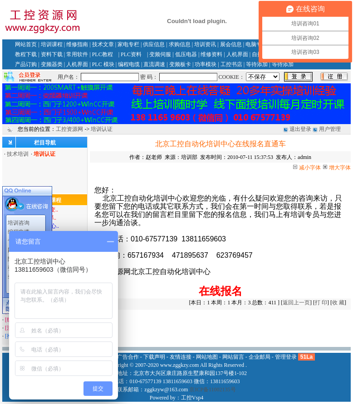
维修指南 (77, 44)
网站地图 (207, 357)
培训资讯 (205, 44)
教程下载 (26, 54)
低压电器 (186, 54)
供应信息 (154, 44)
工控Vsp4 (192, 397)
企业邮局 (259, 357)
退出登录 (300, 129)
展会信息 (231, 44)
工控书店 (231, 64)
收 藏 (338, 302)
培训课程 (52, 44)
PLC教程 (102, 54)
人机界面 (237, 54)
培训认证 (102, 129)
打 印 (321, 302)
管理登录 (286, 357)
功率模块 (205, 64)
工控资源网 (69, 129)
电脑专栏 (256, 44)
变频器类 (52, 64)
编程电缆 (129, 64)
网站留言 (233, 357)
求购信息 (180, 44)
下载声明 (154, 357)
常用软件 (77, 54)
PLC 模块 (103, 64)
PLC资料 (131, 54)
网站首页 (26, 44)
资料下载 (52, 54)
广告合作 (128, 357)
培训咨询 (18, 222)
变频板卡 (180, 64)
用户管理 (330, 129)
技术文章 (103, 44)
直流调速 (154, 64)
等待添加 (257, 64)
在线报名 (220, 291)
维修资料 (211, 54)
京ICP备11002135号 (212, 389)
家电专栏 (128, 44)
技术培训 (18, 154)
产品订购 (26, 64)
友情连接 (180, 357)
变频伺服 (160, 54)
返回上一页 (296, 302)
